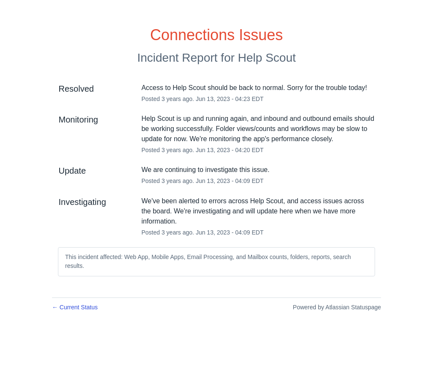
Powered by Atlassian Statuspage (337, 307)
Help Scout (267, 57)
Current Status (75, 307)
